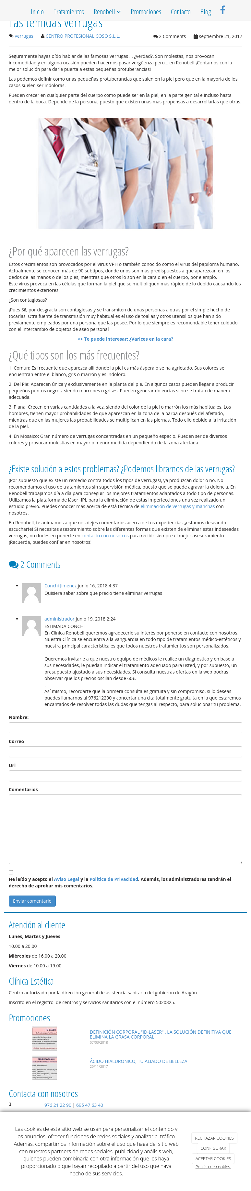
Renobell (107, 11)
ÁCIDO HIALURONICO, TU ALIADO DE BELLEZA (138, 1061)
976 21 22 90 (57, 1105)
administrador (59, 619)
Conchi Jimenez (60, 585)
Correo (16, 741)
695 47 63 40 (89, 1105)
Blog (205, 11)
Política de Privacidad (114, 879)
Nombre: (19, 717)
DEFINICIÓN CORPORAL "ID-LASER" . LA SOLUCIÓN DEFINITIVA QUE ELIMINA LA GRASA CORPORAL (161, 1034)
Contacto (181, 11)
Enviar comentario (32, 901)
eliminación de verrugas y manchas (177, 506)
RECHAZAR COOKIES (214, 1138)
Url (12, 765)
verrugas (24, 36)
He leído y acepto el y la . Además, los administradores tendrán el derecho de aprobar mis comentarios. (120, 882)
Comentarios (23, 789)
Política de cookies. (213, 1167)
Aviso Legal (66, 879)
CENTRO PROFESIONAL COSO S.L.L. (83, 36)
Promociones (146, 11)
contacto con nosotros (105, 535)
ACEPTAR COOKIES (213, 1158)
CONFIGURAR (213, 1148)
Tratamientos (69, 11)
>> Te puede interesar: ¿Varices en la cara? (125, 339)
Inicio (37, 11)
